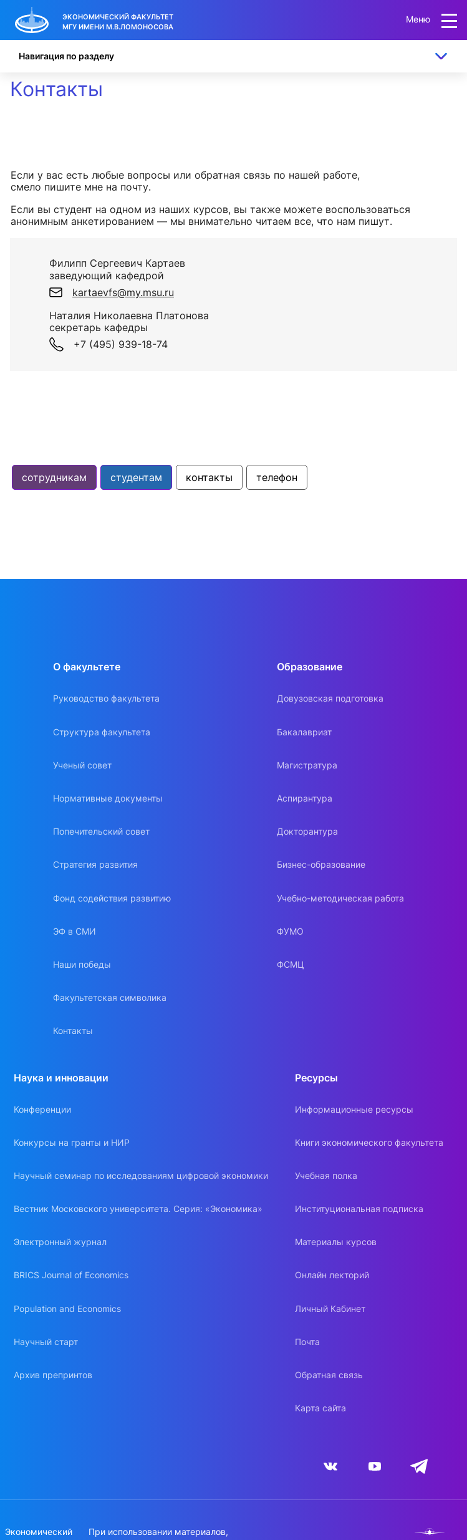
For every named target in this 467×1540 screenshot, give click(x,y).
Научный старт (46, 1341)
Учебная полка (326, 1175)
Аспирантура (304, 798)
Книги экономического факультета (369, 1142)
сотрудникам (54, 477)
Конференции (42, 1109)
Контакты (73, 1030)
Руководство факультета (106, 698)
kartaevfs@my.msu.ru (123, 292)
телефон (276, 477)
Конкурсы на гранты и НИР (72, 1142)
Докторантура (307, 831)
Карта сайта (320, 1408)
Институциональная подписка (359, 1208)
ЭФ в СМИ (74, 931)
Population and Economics (67, 1308)
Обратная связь (329, 1374)
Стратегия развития (95, 864)
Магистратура (307, 765)
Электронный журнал (60, 1241)
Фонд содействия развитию (112, 898)
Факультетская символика (109, 997)
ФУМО (290, 931)
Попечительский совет (101, 831)
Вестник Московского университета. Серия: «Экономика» (138, 1208)
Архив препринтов (53, 1374)
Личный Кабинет (330, 1308)
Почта (307, 1341)
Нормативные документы (108, 798)
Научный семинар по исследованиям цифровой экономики (141, 1175)
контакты (209, 477)
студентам (136, 477)
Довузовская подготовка (330, 698)
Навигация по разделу (66, 56)
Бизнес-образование (321, 864)
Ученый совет (82, 765)
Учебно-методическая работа (340, 898)
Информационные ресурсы (354, 1109)
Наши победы (82, 964)
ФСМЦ (290, 964)
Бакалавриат (304, 732)
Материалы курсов (336, 1241)
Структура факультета (101, 732)
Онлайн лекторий (332, 1274)
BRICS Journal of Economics (71, 1274)
